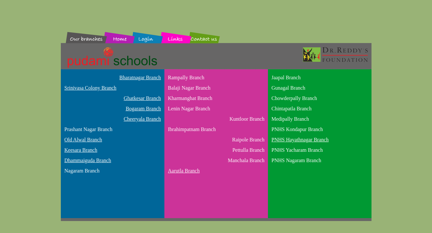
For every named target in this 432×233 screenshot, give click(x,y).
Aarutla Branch (183, 170)
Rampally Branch (185, 77)
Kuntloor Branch (247, 119)
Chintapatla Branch (291, 108)
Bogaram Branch (143, 108)
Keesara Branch (80, 150)
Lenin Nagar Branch (188, 108)
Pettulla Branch (249, 150)
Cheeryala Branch (142, 119)
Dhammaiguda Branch (87, 160)
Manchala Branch (246, 160)
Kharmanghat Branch (189, 98)
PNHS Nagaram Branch (296, 160)
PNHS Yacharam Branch (296, 150)
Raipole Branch (248, 139)
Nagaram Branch (81, 170)
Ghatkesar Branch (142, 98)
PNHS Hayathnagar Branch (299, 139)
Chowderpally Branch (293, 98)
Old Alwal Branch (82, 139)
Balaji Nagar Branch (188, 88)
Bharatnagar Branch (140, 77)
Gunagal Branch (288, 88)
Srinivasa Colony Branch (90, 88)
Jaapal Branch (285, 77)
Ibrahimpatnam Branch (191, 129)
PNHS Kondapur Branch (296, 129)
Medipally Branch (289, 119)
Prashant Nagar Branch (88, 129)
